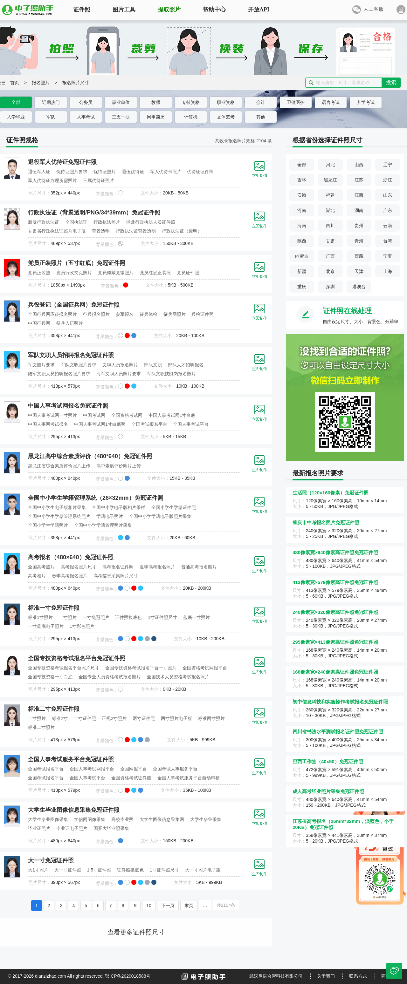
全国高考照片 (41, 566)
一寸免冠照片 (96, 617)
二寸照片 (37, 718)
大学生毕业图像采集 (48, 819)
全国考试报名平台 (149, 424)
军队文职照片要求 (78, 364)
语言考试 (331, 102)
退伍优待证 (133, 171)
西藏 (359, 256)
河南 (301, 210)
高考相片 (37, 575)
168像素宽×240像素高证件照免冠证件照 (335, 672)
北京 (330, 271)
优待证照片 (104, 171)
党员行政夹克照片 (74, 272)
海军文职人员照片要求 (118, 373)
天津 (359, 271)
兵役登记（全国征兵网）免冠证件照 (74, 305)
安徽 (301, 195)
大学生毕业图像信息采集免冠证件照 (74, 810)
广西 (330, 256)
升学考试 (366, 102)
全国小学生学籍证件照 (173, 507)
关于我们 (326, 976)
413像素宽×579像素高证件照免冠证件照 (335, 582)
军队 (50, 116)
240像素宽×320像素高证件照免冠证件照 (335, 612)
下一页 (168, 905)
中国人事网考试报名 (48, 424)
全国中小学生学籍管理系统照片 (59, 516)
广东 (387, 210)
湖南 (359, 210)
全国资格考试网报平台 (205, 667)
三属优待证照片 (98, 180)
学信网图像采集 (89, 819)
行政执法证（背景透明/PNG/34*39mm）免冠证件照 (94, 212)
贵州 (359, 225)
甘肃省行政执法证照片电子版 (57, 231)
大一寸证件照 (67, 869)
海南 (301, 225)
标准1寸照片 (40, 617)
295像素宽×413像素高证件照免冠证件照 (335, 642)
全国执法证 (76, 222)
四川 (330, 225)
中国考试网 (94, 415)
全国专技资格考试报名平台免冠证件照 (76, 658)
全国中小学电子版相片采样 (118, 507)
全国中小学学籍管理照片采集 (103, 525)
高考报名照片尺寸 (78, 566)
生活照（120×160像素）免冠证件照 (331, 492)
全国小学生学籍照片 (48, 525)
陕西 (301, 240)
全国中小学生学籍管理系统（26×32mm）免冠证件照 (95, 498)
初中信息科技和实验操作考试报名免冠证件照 (340, 701)
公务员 (86, 102)
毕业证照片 (39, 828)
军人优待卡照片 (165, 171)
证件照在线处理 (347, 311)
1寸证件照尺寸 (162, 617)
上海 (387, 271)
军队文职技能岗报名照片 (171, 373)
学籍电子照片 (109, 516)
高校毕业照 (122, 819)
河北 (330, 164)
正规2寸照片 (114, 718)
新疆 (301, 271)
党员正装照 (39, 272)
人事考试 (86, 116)
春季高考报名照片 (69, 575)
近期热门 (51, 102)
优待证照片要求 (71, 171)
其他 (260, 116)
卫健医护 (296, 102)
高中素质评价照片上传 (118, 465)
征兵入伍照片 (69, 323)
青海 (359, 240)
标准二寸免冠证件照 (53, 709)
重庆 (301, 286)
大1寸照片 (38, 869)
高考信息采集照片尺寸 (115, 575)
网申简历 (156, 116)
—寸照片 (68, 617)
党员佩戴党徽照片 (116, 272)
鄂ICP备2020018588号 (127, 976)
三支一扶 (121, 116)
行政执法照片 (106, 222)
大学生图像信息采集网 (162, 819)
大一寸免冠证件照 (51, 860)
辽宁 (387, 164)
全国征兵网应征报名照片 (52, 314)
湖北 (330, 210)
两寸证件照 (144, 718)
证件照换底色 (128, 617)
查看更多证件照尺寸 (136, 932)
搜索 (391, 82)
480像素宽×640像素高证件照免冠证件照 (335, 552)
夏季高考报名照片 (157, 566)
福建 (330, 195)
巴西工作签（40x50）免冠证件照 (328, 761)
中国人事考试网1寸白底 (172, 415)
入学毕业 (16, 116)
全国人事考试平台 (191, 424)
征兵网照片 (174, 314)
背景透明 (101, 231)
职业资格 (226, 102)
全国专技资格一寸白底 (50, 676)
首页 (14, 82)
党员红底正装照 (155, 272)
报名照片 (41, 82)
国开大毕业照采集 (111, 828)
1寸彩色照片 (82, 626)
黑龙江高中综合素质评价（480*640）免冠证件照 (90, 456)
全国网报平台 (133, 768)
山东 (387, 195)
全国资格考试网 (126, 415)
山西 (359, 164)
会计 (260, 102)
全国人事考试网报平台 (92, 768)
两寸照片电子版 (176, 718)
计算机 (190, 116)
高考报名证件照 (118, 566)
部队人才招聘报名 (186, 364)
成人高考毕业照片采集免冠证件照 (328, 791)
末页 (188, 905)
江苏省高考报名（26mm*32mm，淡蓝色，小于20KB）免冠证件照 (343, 824)
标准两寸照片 (211, 718)
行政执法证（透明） (182, 231)
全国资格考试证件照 (131, 777)
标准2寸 (60, 718)
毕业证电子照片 (71, 828)
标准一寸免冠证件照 (53, 608)
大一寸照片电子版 (203, 869)
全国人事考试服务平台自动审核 (188, 777)
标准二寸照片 (41, 727)
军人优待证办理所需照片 (52, 180)
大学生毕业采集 (205, 819)
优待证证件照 (200, 171)
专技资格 (191, 102)
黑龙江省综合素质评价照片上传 (59, 465)
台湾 (387, 240)
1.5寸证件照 (99, 869)
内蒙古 (301, 256)
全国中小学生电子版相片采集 (57, 507)
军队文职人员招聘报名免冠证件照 (71, 355)
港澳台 (359, 286)
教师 (155, 102)
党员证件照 (188, 272)
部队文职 (153, 364)
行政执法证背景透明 (136, 231)
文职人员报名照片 (120, 364)
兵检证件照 (202, 314)
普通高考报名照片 (199, 566)
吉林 (301, 179)
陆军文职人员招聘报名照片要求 (59, 373)
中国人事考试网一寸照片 (52, 415)
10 (148, 905)
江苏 (359, 179)
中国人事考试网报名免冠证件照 (68, 406)
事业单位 (121, 102)
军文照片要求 (41, 364)
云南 (387, 225)
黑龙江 (330, 179)
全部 (15, 102)
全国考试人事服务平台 (175, 768)
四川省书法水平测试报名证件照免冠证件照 (338, 731)
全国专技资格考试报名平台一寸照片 (140, 667)
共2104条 (226, 905)
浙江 (387, 179)
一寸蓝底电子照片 (46, 626)
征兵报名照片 (96, 314)
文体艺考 (226, 116)
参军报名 (125, 314)
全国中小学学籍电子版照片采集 (160, 516)
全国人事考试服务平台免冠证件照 (71, 759)
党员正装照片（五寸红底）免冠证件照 (76, 263)
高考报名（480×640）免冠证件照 (71, 557)
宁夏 (387, 256)
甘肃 (330, 240)
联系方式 (358, 976)
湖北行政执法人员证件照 (150, 222)
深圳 (330, 286)
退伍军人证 (39, 171)
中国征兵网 (39, 323)
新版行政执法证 (43, 222)
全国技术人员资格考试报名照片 (178, 676)
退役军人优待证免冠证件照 (62, 162)
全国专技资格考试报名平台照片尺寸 (63, 667)
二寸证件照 (85, 718)
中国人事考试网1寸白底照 (100, 424)
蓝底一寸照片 (196, 617)
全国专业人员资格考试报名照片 (110, 676)
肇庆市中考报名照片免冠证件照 (326, 522)
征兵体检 (148, 314)
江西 (359, 195)
